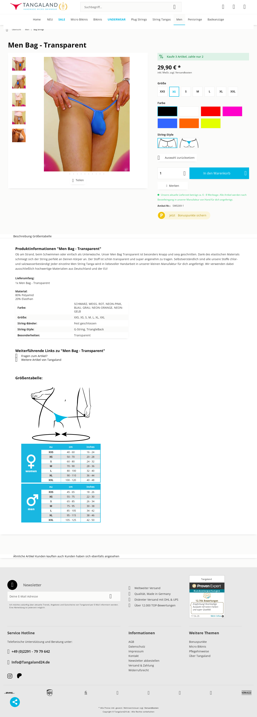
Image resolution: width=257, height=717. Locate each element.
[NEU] (50, 19)
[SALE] (62, 19)
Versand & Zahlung (141, 665)
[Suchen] (174, 7)
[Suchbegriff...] (131, 7)
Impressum (136, 651)
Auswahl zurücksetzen (176, 157)
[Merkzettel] (223, 7)
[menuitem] (131, 7)
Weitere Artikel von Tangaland (38, 360)
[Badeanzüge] (216, 19)
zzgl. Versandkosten (181, 72)
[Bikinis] (98, 19)
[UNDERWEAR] (116, 19)
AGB (131, 642)
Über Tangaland (200, 656)
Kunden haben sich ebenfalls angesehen (92, 556)
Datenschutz (136, 646)
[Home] (36, 19)
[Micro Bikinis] (79, 19)
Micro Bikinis (197, 646)
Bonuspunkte (198, 642)
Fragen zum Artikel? (31, 356)
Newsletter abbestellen (143, 661)
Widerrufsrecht (138, 670)
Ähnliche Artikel (23, 556)
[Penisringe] (195, 19)
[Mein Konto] (233, 7)
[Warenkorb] (244, 7)
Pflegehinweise (199, 651)
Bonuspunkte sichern (192, 215)
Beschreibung (22, 236)
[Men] (179, 19)
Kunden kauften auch (49, 556)
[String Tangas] (162, 19)
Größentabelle (42, 236)
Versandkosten (151, 707)
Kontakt (133, 656)
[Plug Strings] (139, 19)
